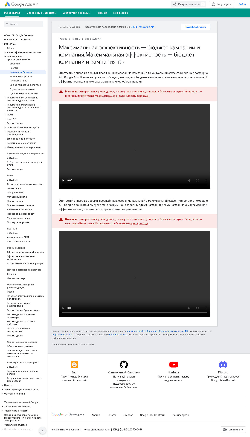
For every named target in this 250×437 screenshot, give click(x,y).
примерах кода (139, 95)
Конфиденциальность (97, 429)
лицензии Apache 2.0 (63, 334)
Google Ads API (93, 39)
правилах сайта (117, 334)
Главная (63, 39)
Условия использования (66, 429)
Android (96, 415)
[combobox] (188, 4)
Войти (242, 4)
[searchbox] (23, 24)
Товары (76, 39)
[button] (23, 44)
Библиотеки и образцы (76, 12)
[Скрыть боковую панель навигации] (42, 430)
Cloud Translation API (142, 26)
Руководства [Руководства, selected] (12, 12)
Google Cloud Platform (152, 415)
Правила (102, 12)
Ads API (25, 4)
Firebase (128, 415)
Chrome (112, 415)
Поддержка (120, 12)
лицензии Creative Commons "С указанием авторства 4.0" (157, 331)
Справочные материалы (41, 12)
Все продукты (181, 415)
